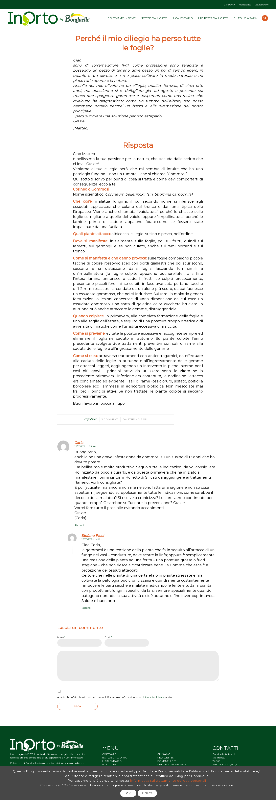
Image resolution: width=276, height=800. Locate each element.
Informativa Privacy (153, 697)
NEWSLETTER (165, 757)
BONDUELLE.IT (166, 760)
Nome (61, 637)
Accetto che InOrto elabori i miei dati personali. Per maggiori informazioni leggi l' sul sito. (114, 697)
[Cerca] (265, 18)
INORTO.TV (109, 764)
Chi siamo (229, 4)
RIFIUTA (147, 793)
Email (108, 637)
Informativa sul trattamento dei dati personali (168, 780)
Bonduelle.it (261, 4)
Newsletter (245, 4)
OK (128, 793)
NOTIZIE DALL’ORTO (114, 757)
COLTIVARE (109, 754)
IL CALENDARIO (112, 760)
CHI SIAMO (163, 754)
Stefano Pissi (137, 419)
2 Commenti (109, 419)
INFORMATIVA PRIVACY (171, 764)
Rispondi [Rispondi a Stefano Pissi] (86, 607)
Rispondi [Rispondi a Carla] (79, 525)
